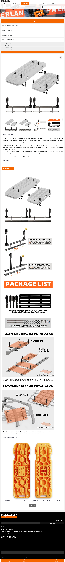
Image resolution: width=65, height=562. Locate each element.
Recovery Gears (8, 47)
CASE (43, 1)
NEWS (35, 1)
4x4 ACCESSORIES (9, 39)
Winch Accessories (9, 49)
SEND (32, 552)
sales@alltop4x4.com (10, 533)
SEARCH (52, 523)
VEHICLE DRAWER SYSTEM (11, 25)
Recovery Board (8, 51)
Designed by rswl (53, 557)
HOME (6, 1)
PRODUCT (25, 1)
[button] (62, 475)
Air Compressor (8, 43)
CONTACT (53, 1)
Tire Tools (7, 45)
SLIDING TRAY (8, 35)
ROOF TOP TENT (8, 30)
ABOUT (15, 1)
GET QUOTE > (8, 168)
